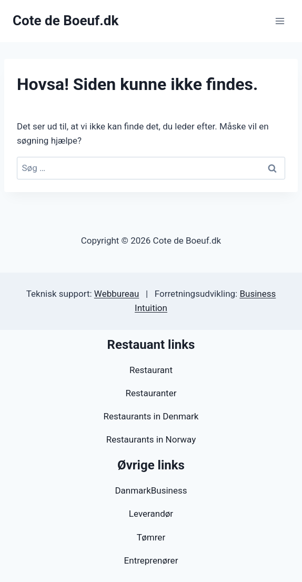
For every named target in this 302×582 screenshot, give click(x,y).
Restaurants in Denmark (151, 416)
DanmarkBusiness (151, 490)
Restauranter (151, 393)
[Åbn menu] (279, 21)
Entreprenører (151, 560)
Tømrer (151, 537)
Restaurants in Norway (151, 439)
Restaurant (151, 370)
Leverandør (151, 513)
